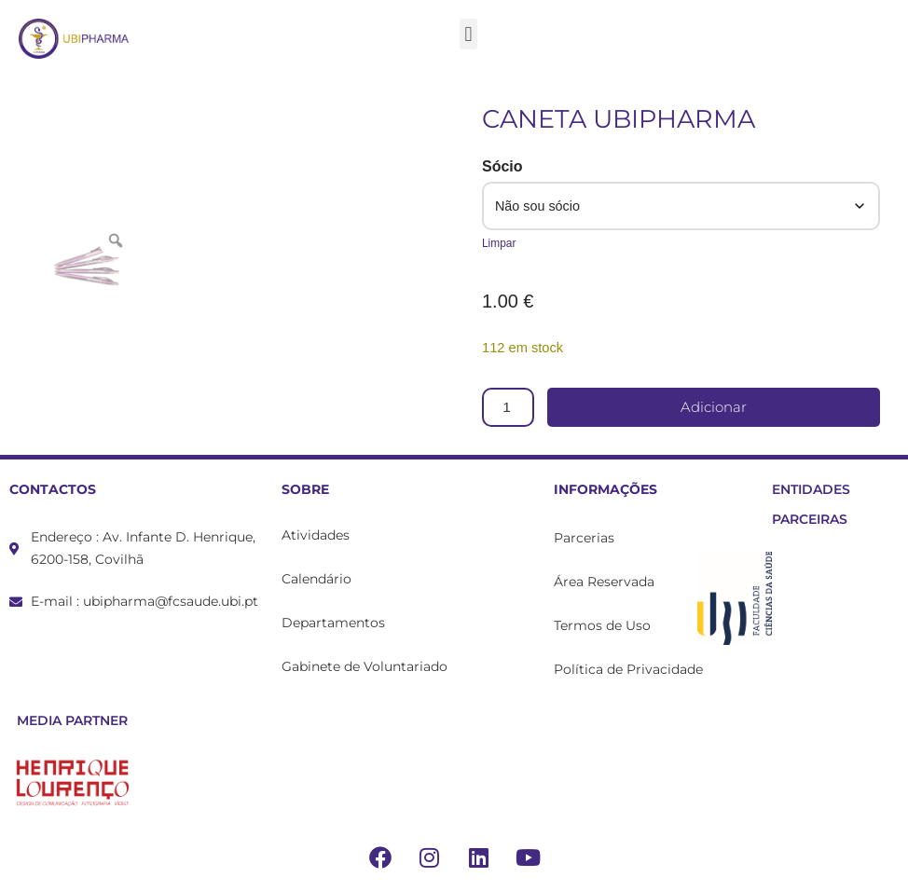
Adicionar (714, 408)
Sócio (502, 166)
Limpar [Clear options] (499, 243)
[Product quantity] (509, 407)
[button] (468, 34)
